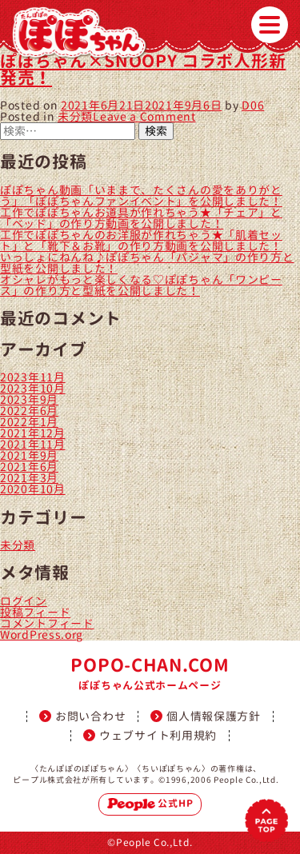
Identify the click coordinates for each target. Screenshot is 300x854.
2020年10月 (33, 489)
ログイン (23, 601)
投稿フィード (35, 612)
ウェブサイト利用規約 (158, 735)
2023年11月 (33, 377)
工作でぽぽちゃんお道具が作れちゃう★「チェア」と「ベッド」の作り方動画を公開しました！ (141, 218)
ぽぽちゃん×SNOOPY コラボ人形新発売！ (143, 69)
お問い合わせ (90, 716)
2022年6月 (29, 410)
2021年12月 (33, 433)
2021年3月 (29, 477)
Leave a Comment (144, 116)
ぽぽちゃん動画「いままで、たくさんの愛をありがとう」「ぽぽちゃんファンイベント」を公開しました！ (141, 195)
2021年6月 (29, 466)
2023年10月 (33, 388)
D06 (253, 105)
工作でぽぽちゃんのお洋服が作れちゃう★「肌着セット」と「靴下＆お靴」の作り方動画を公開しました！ (141, 240)
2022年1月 (29, 421)
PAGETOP (266, 820)
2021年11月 (33, 444)
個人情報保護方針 (213, 716)
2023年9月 (29, 399)
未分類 (75, 116)
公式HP (150, 803)
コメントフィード (47, 623)
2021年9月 (29, 455)
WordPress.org (41, 634)
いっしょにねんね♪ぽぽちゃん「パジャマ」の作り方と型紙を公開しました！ (147, 262)
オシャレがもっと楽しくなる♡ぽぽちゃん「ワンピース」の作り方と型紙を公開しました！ (141, 285)
